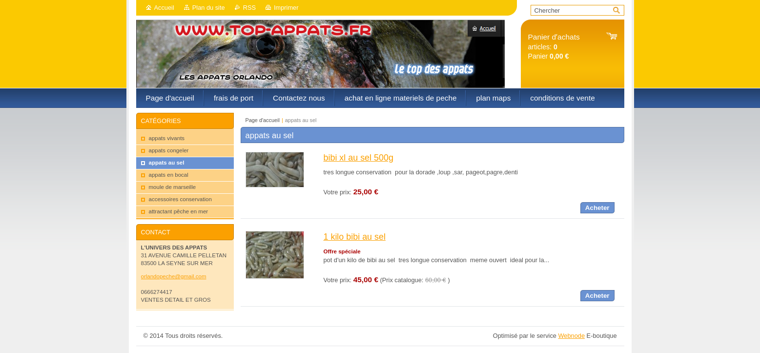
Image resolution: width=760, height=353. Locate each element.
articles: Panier (554, 46)
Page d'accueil (263, 120)
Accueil (164, 7)
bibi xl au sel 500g (358, 158)
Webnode (571, 335)
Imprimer (286, 7)
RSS (249, 7)
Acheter (597, 207)
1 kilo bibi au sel (355, 237)
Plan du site (208, 7)
